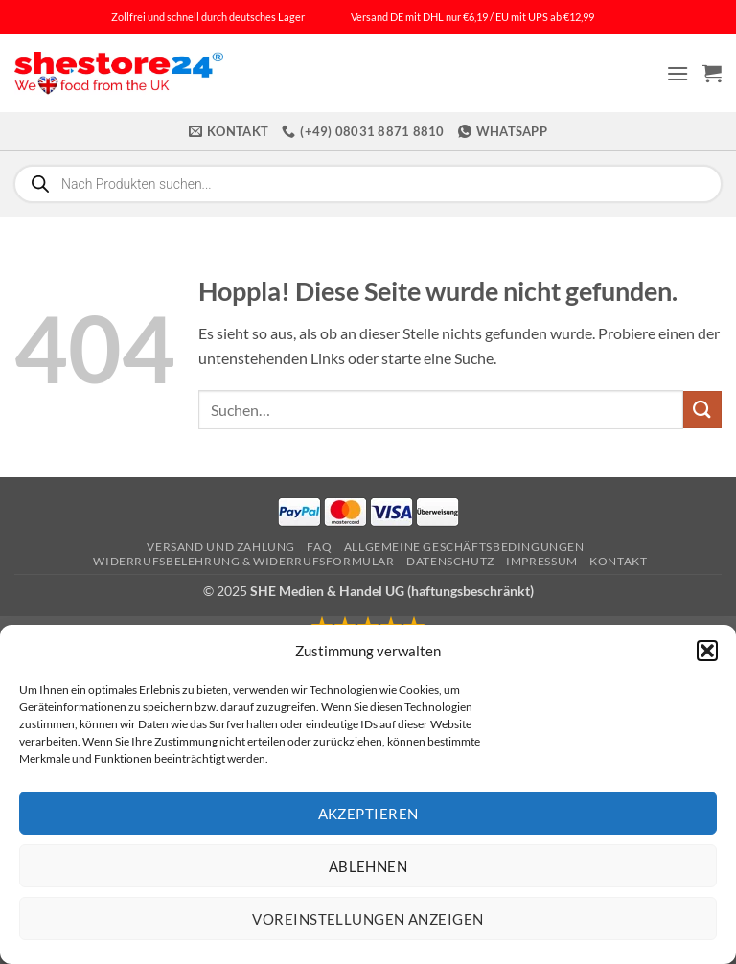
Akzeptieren (368, 813)
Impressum (542, 561)
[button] (707, 650)
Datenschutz (450, 561)
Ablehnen (368, 866)
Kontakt (618, 561)
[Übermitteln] (702, 409)
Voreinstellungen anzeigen (367, 919)
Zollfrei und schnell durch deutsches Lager (208, 17)
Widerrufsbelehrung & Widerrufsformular (243, 561)
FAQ (319, 546)
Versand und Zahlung (221, 546)
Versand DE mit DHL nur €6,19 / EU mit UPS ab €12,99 (472, 17)
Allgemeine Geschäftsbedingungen (464, 546)
